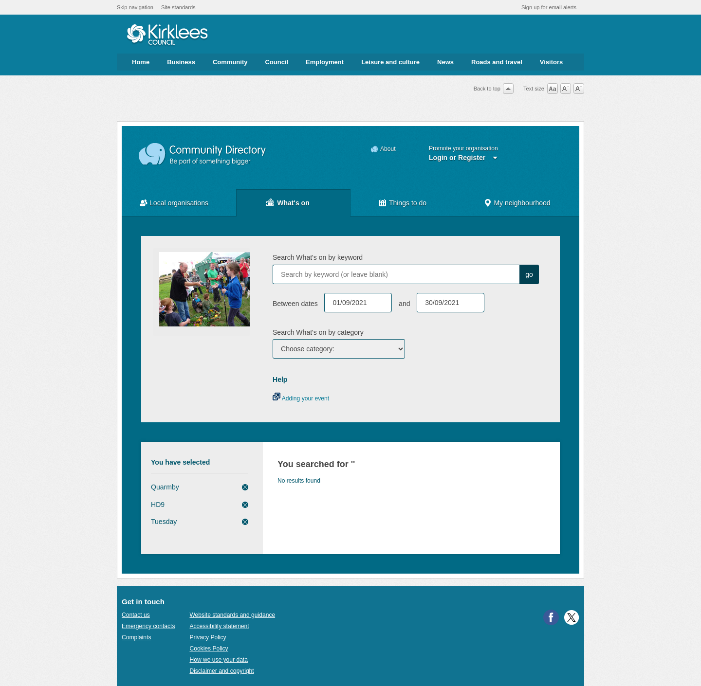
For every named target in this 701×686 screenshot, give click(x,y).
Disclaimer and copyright (221, 671)
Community (230, 62)
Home (140, 62)
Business (181, 62)
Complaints (136, 637)
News (445, 62)
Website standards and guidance (232, 615)
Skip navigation (135, 7)
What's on (293, 203)
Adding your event (301, 398)
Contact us (136, 615)
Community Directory (203, 154)
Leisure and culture (390, 62)
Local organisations (178, 203)
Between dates (295, 303)
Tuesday (164, 521)
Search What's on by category (318, 332)
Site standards (178, 7)
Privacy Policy (207, 637)
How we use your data (218, 659)
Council (276, 62)
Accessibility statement (219, 626)
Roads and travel (496, 62)
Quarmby (165, 487)
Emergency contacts (148, 626)
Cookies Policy (208, 648)
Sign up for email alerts (548, 7)
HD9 (158, 504)
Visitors (551, 62)
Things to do (407, 203)
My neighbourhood (522, 203)
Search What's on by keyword (318, 257)
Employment (325, 62)
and (404, 303)
